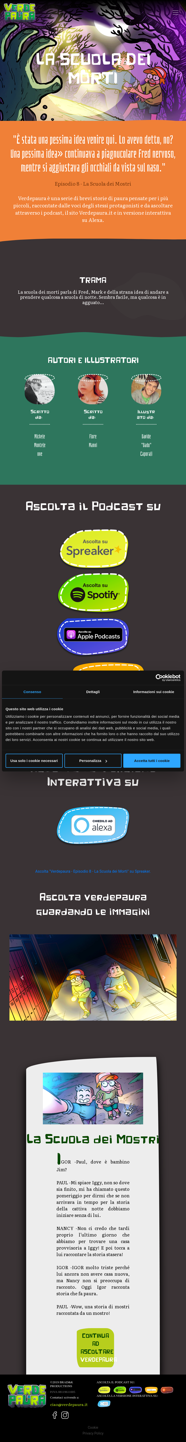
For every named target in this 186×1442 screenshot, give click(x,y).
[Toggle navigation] (175, 12)
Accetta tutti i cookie (152, 761)
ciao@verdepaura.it (69, 1404)
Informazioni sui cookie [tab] (153, 691)
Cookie (93, 1427)
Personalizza (93, 761)
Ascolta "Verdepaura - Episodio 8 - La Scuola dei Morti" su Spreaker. (93, 871)
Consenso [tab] (32, 691)
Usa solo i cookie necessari (34, 761)
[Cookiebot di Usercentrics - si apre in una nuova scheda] (159, 677)
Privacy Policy (93, 1433)
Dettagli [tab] (93, 691)
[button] (22, 977)
